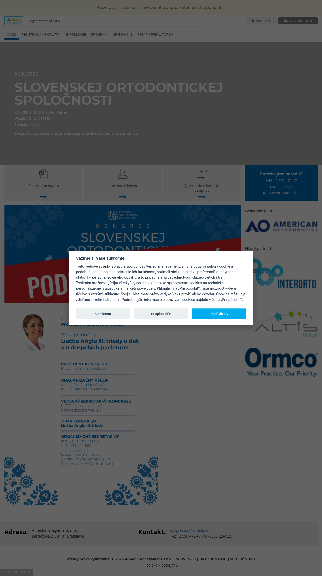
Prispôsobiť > (161, 314)
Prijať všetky (219, 314)
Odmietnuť (103, 314)
